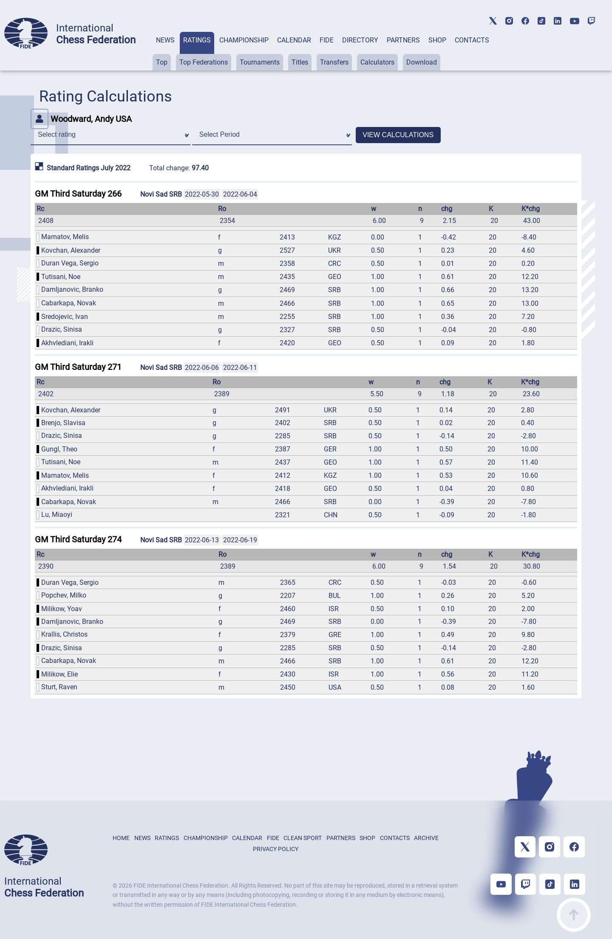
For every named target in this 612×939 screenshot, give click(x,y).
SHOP (437, 40)
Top (161, 62)
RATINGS (197, 40)
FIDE (327, 40)
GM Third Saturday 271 (78, 367)
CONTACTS (472, 40)
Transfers (334, 62)
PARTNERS (403, 40)
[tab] (165, 51)
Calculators (377, 62)
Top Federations (203, 62)
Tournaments (260, 62)
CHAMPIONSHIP (244, 40)
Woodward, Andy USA (81, 119)
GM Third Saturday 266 (78, 194)
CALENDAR (294, 40)
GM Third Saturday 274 (78, 539)
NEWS (165, 40)
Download (421, 62)
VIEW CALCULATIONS (398, 134)
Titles (300, 62)
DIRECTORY (360, 40)
